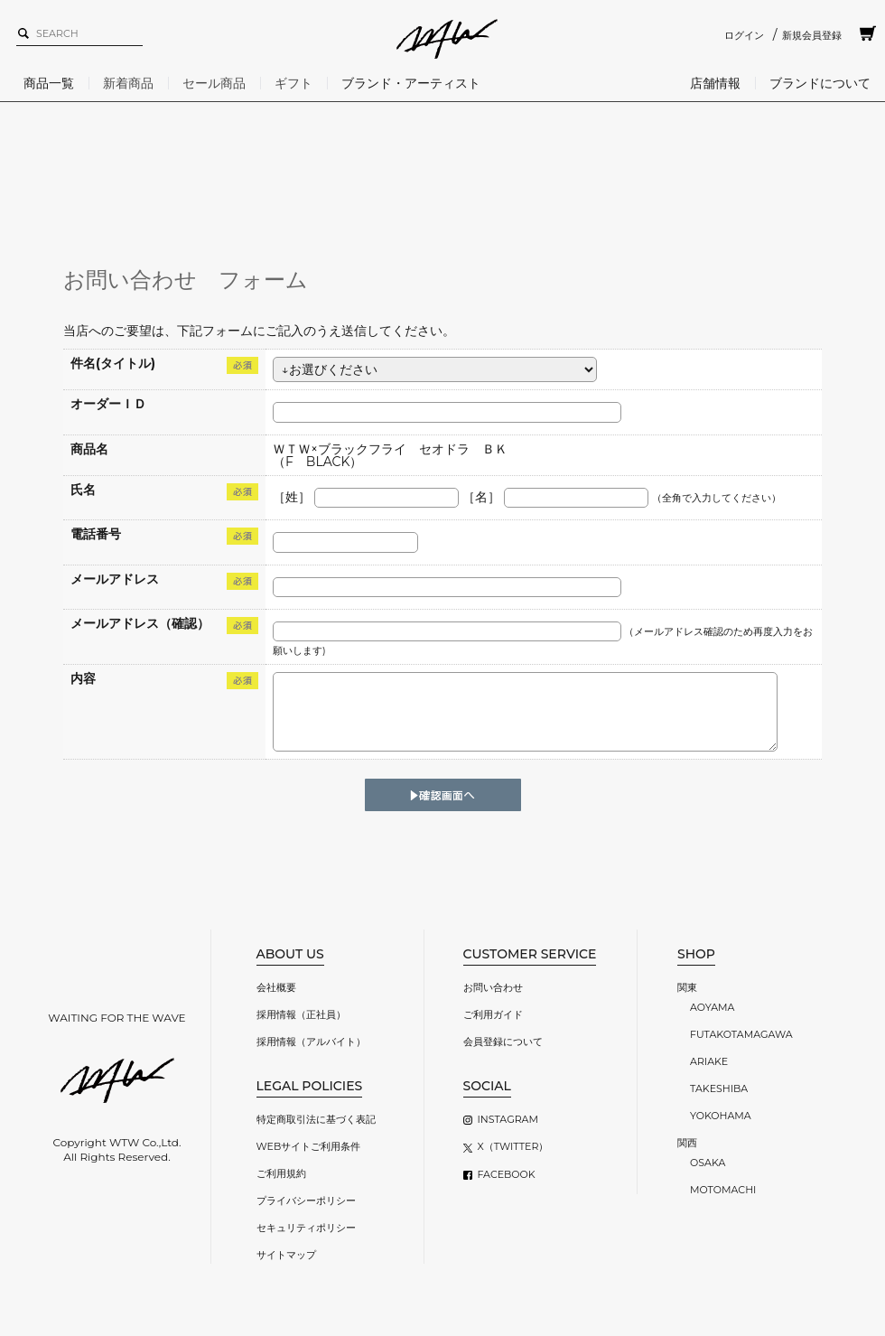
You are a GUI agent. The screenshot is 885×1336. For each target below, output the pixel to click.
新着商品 (128, 83)
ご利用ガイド (493, 1014)
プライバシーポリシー (306, 1200)
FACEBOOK (507, 1174)
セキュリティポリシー (306, 1227)
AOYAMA (712, 1007)
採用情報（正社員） (301, 1014)
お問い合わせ (493, 987)
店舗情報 (715, 83)
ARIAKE (709, 1061)
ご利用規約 (281, 1173)
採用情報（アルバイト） (311, 1041)
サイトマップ (286, 1254)
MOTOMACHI (723, 1189)
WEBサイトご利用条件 (308, 1146)
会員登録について (503, 1041)
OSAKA (707, 1162)
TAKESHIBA (719, 1088)
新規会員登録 (812, 35)
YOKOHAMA (720, 1115)
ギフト (293, 83)
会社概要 (276, 987)
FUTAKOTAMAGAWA (741, 1034)
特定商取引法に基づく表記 (316, 1119)
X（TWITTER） (513, 1146)
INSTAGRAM (508, 1119)
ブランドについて (820, 83)
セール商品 (214, 83)
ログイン (744, 35)
